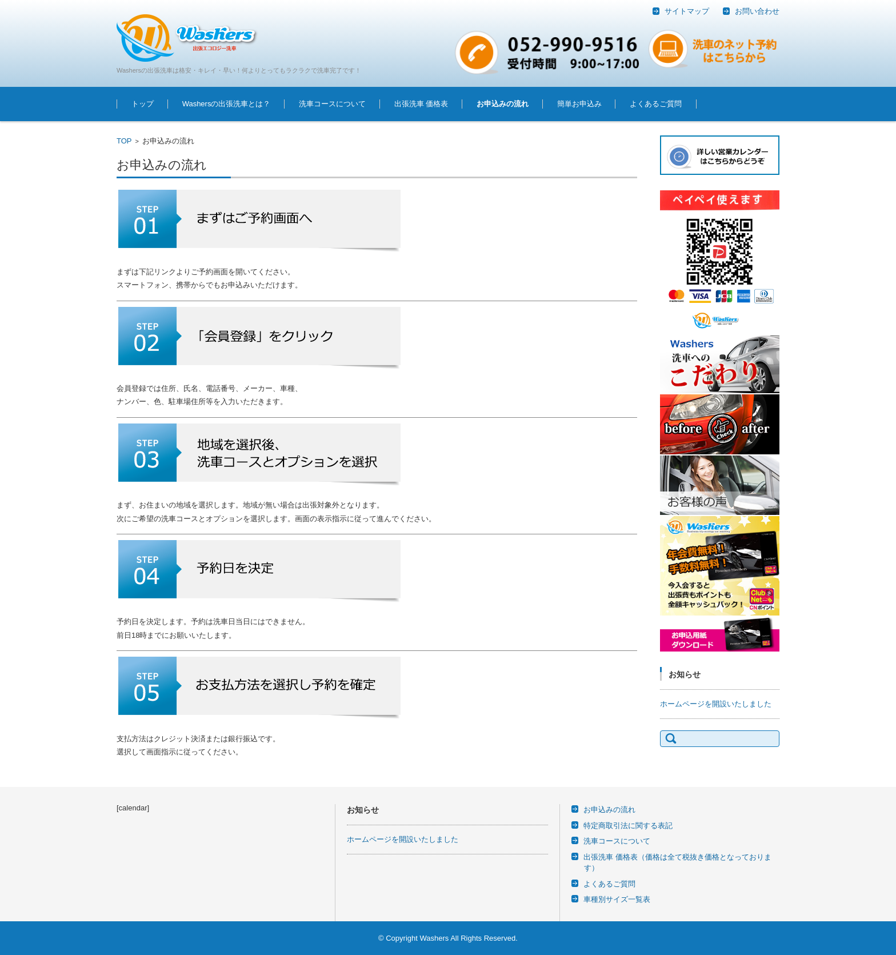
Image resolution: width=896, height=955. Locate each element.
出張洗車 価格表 (421, 103)
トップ (142, 103)
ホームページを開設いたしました (715, 704)
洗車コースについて (332, 103)
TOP (124, 141)
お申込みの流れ (503, 103)
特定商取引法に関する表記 (628, 825)
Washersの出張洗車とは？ (226, 103)
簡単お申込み (579, 103)
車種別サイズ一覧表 (616, 899)
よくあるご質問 (656, 103)
